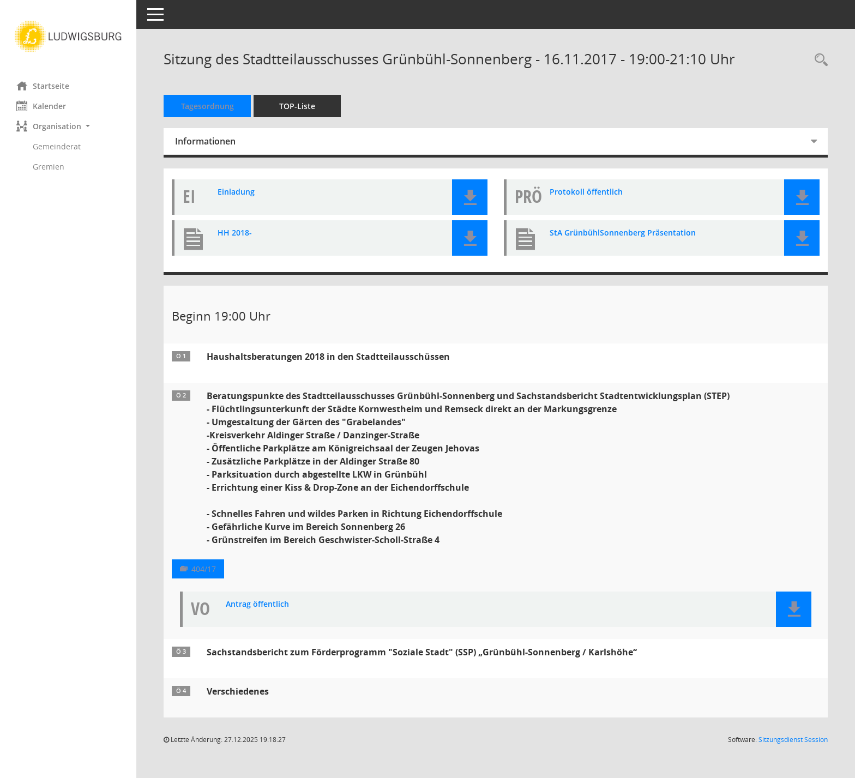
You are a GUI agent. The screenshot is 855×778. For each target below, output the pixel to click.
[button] (68, 126)
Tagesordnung (207, 106)
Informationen (205, 141)
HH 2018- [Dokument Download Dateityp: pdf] (235, 233)
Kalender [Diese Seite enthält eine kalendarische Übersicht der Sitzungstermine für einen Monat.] (41, 105)
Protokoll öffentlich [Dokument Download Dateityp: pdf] (586, 192)
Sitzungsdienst (793, 739)
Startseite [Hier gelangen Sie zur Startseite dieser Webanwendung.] (42, 85)
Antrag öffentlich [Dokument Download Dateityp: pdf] (257, 604)
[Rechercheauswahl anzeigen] (818, 60)
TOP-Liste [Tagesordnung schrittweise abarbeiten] (297, 106)
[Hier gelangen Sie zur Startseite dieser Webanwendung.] (68, 36)
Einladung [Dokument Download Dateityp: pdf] (236, 192)
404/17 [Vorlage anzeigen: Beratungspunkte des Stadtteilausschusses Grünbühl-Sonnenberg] (203, 569)
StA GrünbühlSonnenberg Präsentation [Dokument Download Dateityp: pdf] (623, 233)
